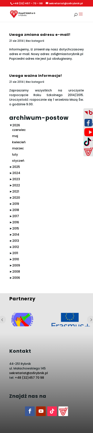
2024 (16, 173)
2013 (15, 241)
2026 (16, 125)
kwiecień (19, 142)
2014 (15, 234)
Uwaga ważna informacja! (35, 75)
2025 (16, 167)
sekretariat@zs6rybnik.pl (28, 373)
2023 (16, 179)
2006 (16, 278)
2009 (16, 265)
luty (15, 154)
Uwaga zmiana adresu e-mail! (40, 34)
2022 (16, 185)
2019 (15, 204)
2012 (15, 247)
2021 (15, 191)
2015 (15, 228)
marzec (18, 148)
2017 (15, 216)
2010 (15, 259)
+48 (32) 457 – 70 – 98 (28, 3)
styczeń (18, 160)
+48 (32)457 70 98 (29, 377)
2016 (15, 222)
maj (15, 136)
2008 (16, 271)
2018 (15, 210)
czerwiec (19, 130)
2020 (16, 197)
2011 (15, 253)
